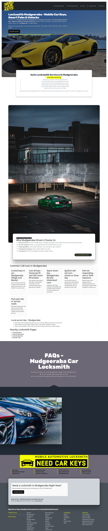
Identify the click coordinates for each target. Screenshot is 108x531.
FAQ (65, 519)
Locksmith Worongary (18, 334)
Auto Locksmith (85, 470)
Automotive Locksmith (88, 519)
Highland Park (30, 528)
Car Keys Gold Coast (59, 6)
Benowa (29, 512)
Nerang (47, 519)
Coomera (29, 526)
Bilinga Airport (30, 514)
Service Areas (92, 6)
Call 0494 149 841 (14, 31)
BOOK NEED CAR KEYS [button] (54, 77)
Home (65, 514)
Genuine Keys (15, 473)
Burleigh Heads (31, 519)
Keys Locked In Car (63, 472)
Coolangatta (30, 524)
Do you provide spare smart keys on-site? (55, 374)
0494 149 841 (33, 23)
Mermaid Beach (49, 512)
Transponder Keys (39, 470)
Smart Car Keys (86, 518)
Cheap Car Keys (39, 472)
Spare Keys (14, 470)
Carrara (29, 521)
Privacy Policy (67, 521)
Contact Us (101, 6)
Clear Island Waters (32, 523)
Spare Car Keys (86, 516)
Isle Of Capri (30, 529)
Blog (65, 523)
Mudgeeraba (48, 518)
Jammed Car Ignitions (40, 473)
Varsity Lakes (48, 529)
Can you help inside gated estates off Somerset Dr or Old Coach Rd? (54, 376)
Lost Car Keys (85, 514)
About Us (66, 516)
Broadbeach (30, 516)
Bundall (29, 518)
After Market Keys (63, 473)
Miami (47, 516)
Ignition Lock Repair (87, 523)
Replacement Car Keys (17, 472)
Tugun (47, 528)
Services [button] (83, 6)
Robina (47, 521)
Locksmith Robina (17, 332)
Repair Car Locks (85, 472)
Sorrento (47, 523)
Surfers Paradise (49, 526)
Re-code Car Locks (63, 470)
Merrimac (47, 514)
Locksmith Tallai (16, 337)
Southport (48, 524)
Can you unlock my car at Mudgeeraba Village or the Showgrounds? (54, 372)
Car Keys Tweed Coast (72, 6)
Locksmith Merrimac (17, 336)
